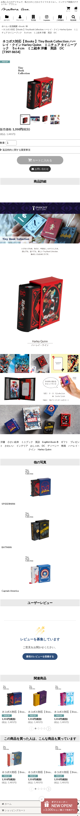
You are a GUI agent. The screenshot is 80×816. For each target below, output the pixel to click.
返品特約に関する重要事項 (15, 149)
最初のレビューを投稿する (40, 656)
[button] (33, 18)
